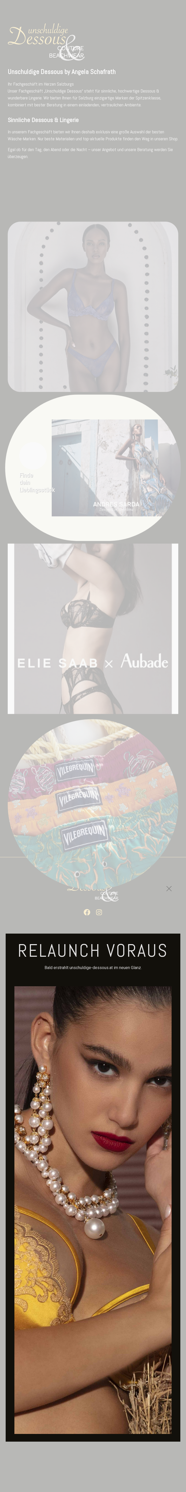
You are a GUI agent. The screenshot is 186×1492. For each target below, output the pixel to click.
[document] (93, 746)
